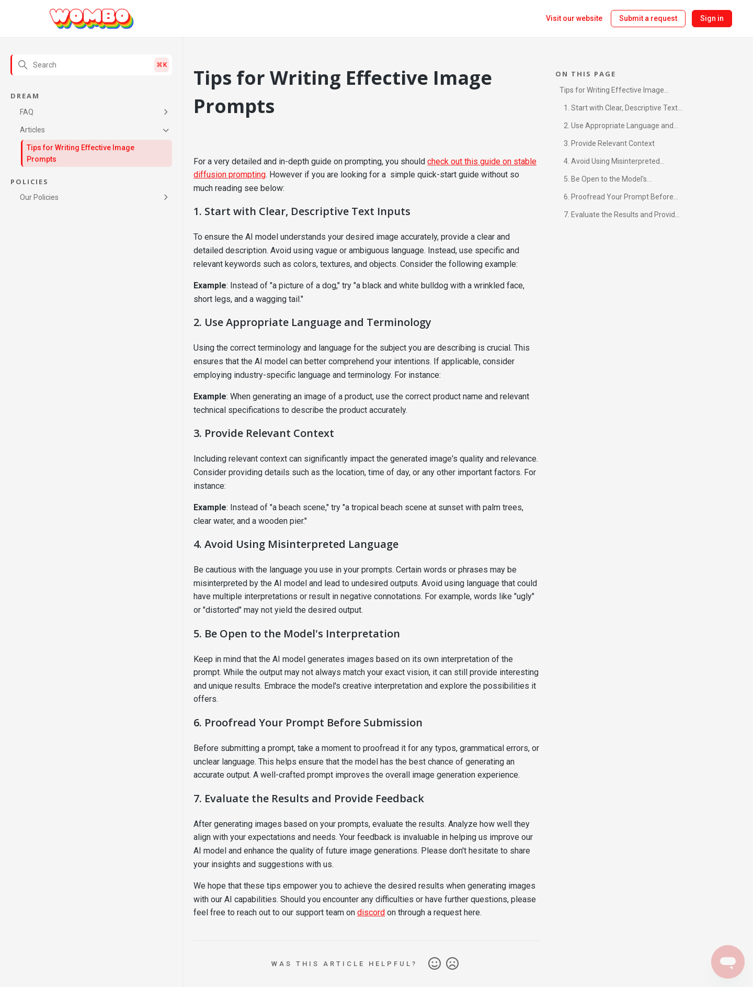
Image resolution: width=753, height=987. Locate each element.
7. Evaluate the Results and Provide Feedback (619, 216)
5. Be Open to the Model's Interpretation (603, 181)
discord (371, 912)
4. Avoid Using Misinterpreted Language (610, 163)
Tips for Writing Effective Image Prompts (80, 153)
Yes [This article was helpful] (434, 964)
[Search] (91, 64)
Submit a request (648, 18)
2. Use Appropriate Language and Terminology (617, 127)
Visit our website (574, 18)
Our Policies (39, 197)
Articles (32, 130)
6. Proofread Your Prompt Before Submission (617, 199)
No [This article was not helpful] (452, 964)
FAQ (26, 112)
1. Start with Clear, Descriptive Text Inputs (619, 110)
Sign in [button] (712, 18)
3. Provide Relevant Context (609, 143)
